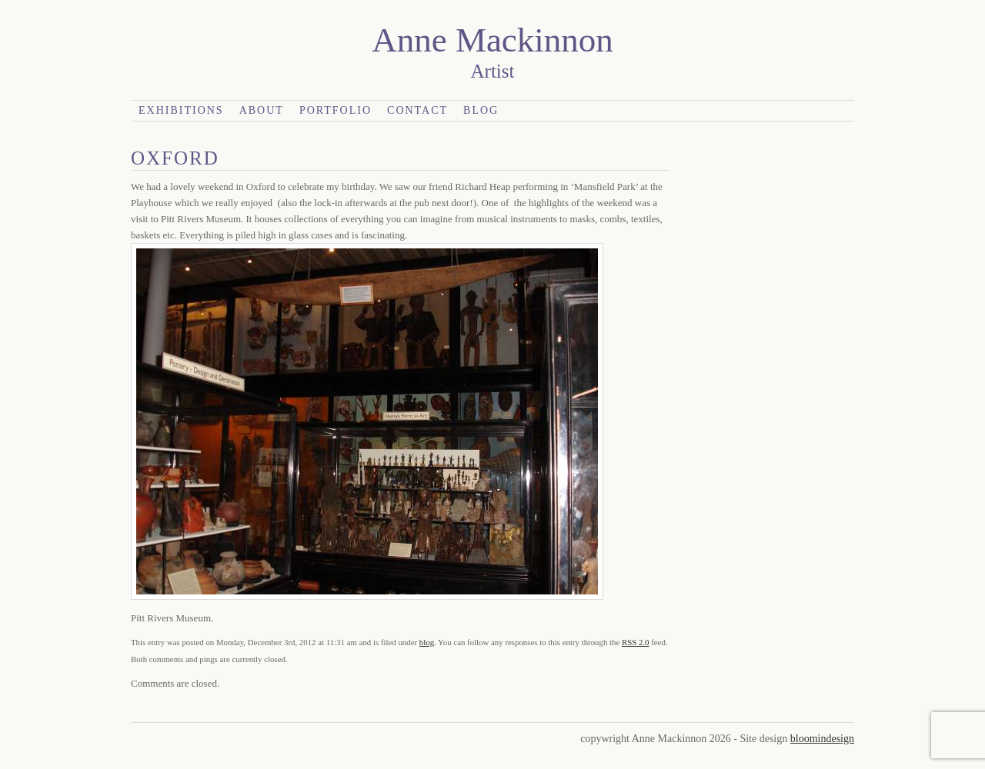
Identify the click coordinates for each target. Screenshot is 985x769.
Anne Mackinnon (492, 40)
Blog (481, 110)
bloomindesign (822, 738)
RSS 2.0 (635, 642)
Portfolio (335, 110)
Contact (417, 110)
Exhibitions (181, 110)
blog (426, 642)
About (261, 110)
